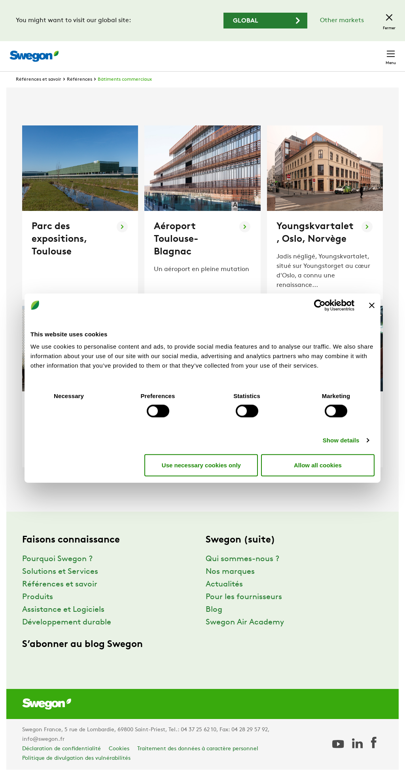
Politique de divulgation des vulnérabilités (76, 758)
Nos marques (230, 572)
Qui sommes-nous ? (242, 559)
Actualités (224, 584)
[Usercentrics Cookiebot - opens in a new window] (319, 305)
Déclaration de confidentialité (61, 749)
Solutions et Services (60, 572)
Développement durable (66, 622)
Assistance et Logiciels (63, 610)
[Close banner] (372, 305)
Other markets (342, 20)
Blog (214, 610)
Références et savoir (38, 79)
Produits (37, 597)
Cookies (119, 749)
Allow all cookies (318, 464)
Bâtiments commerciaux (125, 79)
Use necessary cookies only (201, 464)
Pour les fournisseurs (244, 597)
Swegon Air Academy (245, 622)
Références (79, 79)
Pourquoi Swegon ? (57, 559)
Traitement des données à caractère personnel (197, 749)
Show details (341, 440)
